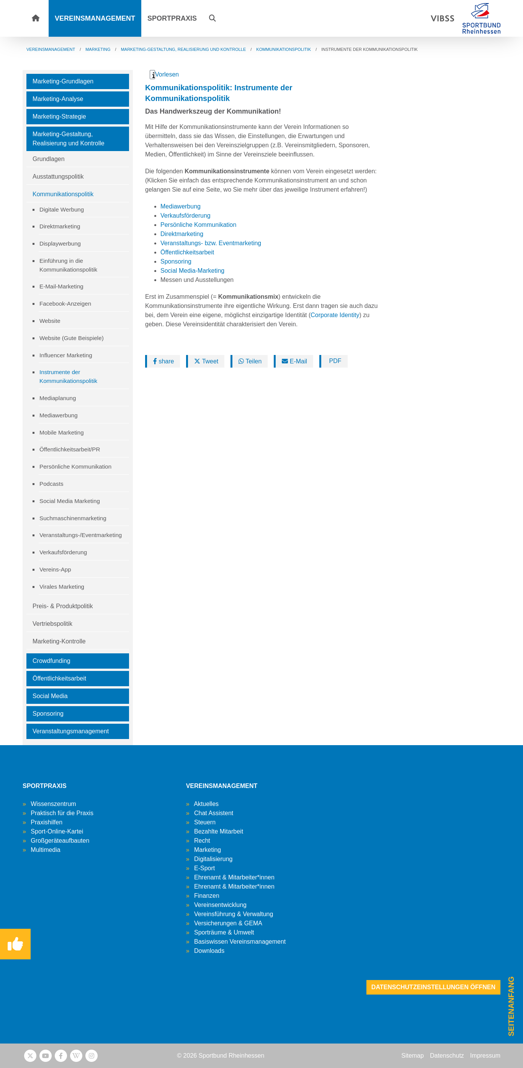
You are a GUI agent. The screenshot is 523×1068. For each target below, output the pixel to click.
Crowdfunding (51, 661)
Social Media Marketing (69, 501)
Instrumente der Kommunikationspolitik (68, 376)
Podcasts (51, 483)
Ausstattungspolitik (58, 176)
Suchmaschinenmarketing (72, 518)
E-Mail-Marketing (61, 286)
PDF (334, 361)
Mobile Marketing (61, 432)
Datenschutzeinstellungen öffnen (433, 987)
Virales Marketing (61, 586)
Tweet (206, 361)
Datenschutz (447, 1055)
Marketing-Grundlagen (63, 81)
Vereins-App (55, 569)
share (163, 361)
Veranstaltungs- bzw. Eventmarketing (210, 243)
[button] (212, 18)
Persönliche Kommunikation (75, 466)
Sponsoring (48, 713)
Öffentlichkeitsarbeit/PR (69, 449)
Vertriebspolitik (52, 623)
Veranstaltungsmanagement (71, 731)
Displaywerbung (60, 243)
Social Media (50, 696)
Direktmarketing (59, 226)
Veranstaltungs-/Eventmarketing (80, 535)
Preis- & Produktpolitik (63, 606)
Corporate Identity (335, 315)
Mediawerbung (58, 415)
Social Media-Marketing (192, 270)
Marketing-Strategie (59, 116)
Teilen (250, 361)
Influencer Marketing (65, 355)
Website (49, 320)
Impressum (485, 1055)
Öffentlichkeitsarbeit (59, 678)
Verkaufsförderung (63, 552)
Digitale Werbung (61, 209)
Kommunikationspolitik (63, 194)
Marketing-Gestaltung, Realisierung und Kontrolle (69, 139)
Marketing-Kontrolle (59, 641)
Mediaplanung (57, 398)
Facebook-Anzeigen (65, 303)
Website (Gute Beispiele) (71, 338)
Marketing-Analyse (58, 99)
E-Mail (294, 361)
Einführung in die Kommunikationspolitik (68, 265)
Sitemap (412, 1055)
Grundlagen (49, 159)
